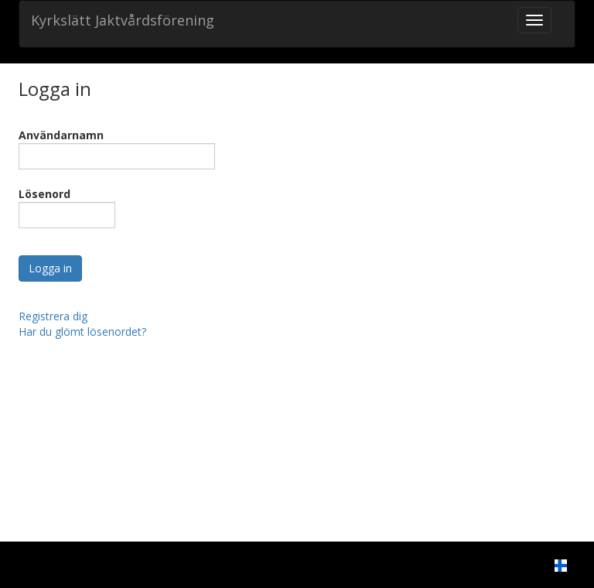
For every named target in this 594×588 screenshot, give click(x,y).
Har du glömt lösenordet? (82, 331)
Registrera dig (53, 316)
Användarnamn (61, 135)
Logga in (50, 268)
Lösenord (44, 193)
